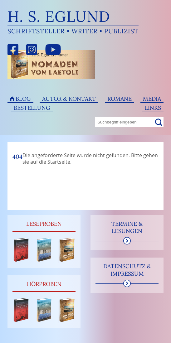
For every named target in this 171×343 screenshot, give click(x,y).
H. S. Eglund (58, 16)
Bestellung (32, 107)
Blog (23, 98)
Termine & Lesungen (127, 227)
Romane (119, 98)
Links (153, 107)
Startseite (58, 161)
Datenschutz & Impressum (127, 270)
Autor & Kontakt (69, 98)
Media (152, 98)
